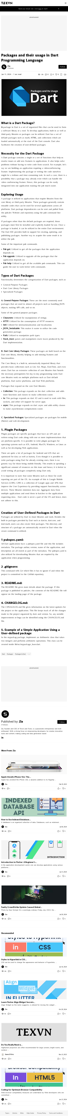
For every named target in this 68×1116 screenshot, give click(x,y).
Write (22, 1113)
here (39, 9)
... (29, 654)
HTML (33, 138)
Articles (15, 1113)
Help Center (30, 1113)
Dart (5, 158)
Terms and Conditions (56, 1113)
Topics (7, 1113)
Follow (62, 67)
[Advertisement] (34, 35)
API (18, 308)
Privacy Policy (41, 1113)
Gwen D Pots (9, 1055)
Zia (9, 66)
